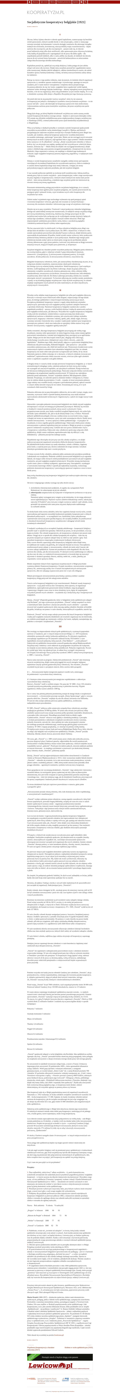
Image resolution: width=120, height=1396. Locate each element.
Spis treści (44, 2)
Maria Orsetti (32, 26)
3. (27, 1193)
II (60, 290)
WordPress (72, 1391)
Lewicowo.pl (59, 1335)
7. (27, 1266)
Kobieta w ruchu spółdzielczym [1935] (77, 1346)
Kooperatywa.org (55, 1391)
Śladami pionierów (64, 2)
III (60, 626)
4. (27, 1231)
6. (27, 1249)
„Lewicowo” (52, 1381)
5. (27, 1245)
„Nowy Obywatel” (41, 1381)
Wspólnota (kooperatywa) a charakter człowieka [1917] (43, 1347)
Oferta (52, 2)
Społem (75, 2)
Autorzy (35, 2)
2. (27, 1189)
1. (27, 1172)
